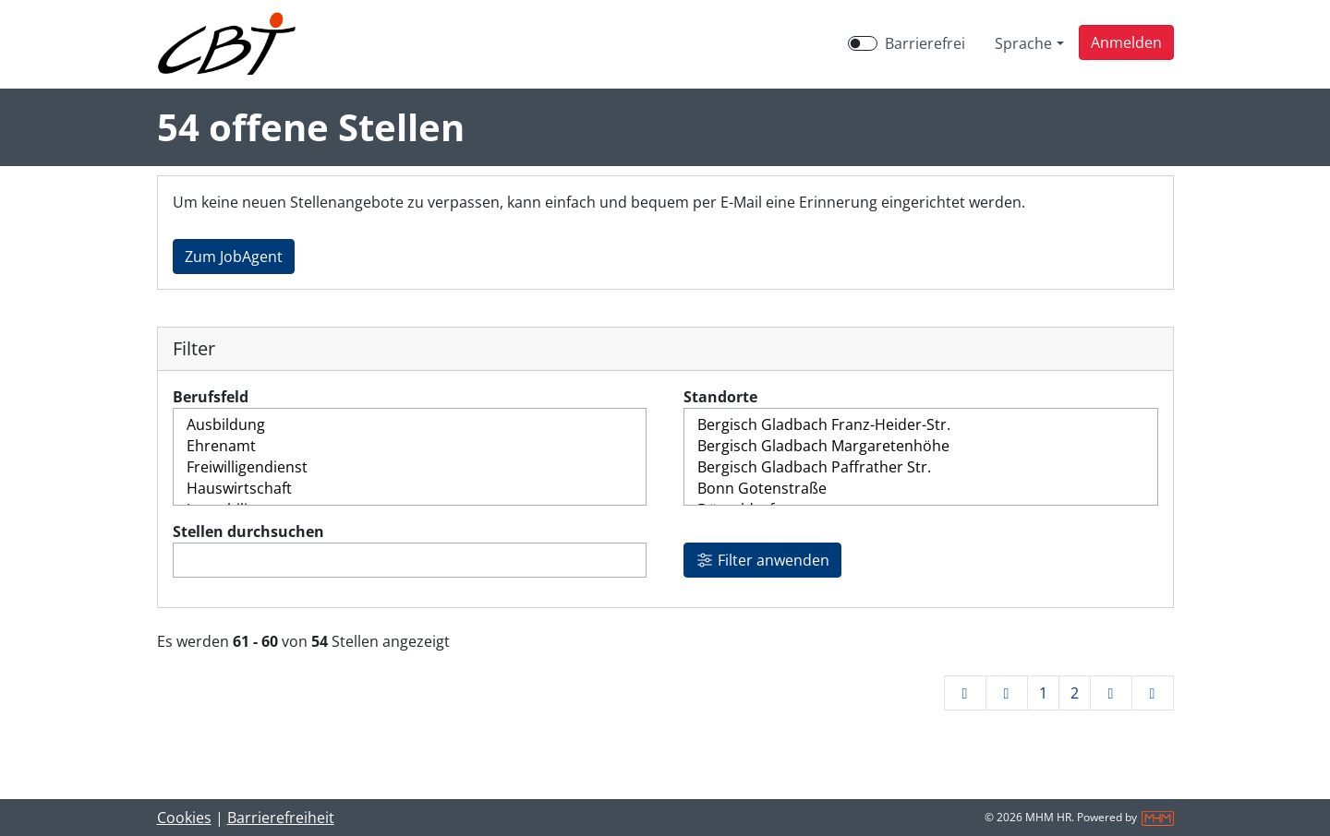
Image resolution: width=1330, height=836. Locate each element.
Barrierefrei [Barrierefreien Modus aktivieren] (925, 43)
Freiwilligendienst (410, 467)
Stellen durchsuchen (248, 531)
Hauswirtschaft (410, 488)
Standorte (720, 397)
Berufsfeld (210, 397)
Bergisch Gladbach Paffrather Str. (920, 467)
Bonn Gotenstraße (920, 488)
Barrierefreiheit (280, 817)
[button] (1126, 42)
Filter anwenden (762, 560)
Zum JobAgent (234, 256)
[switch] (862, 43)
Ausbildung (410, 425)
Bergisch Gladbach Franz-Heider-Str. (920, 425)
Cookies (184, 817)
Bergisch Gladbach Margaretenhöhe (920, 446)
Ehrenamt (410, 446)
